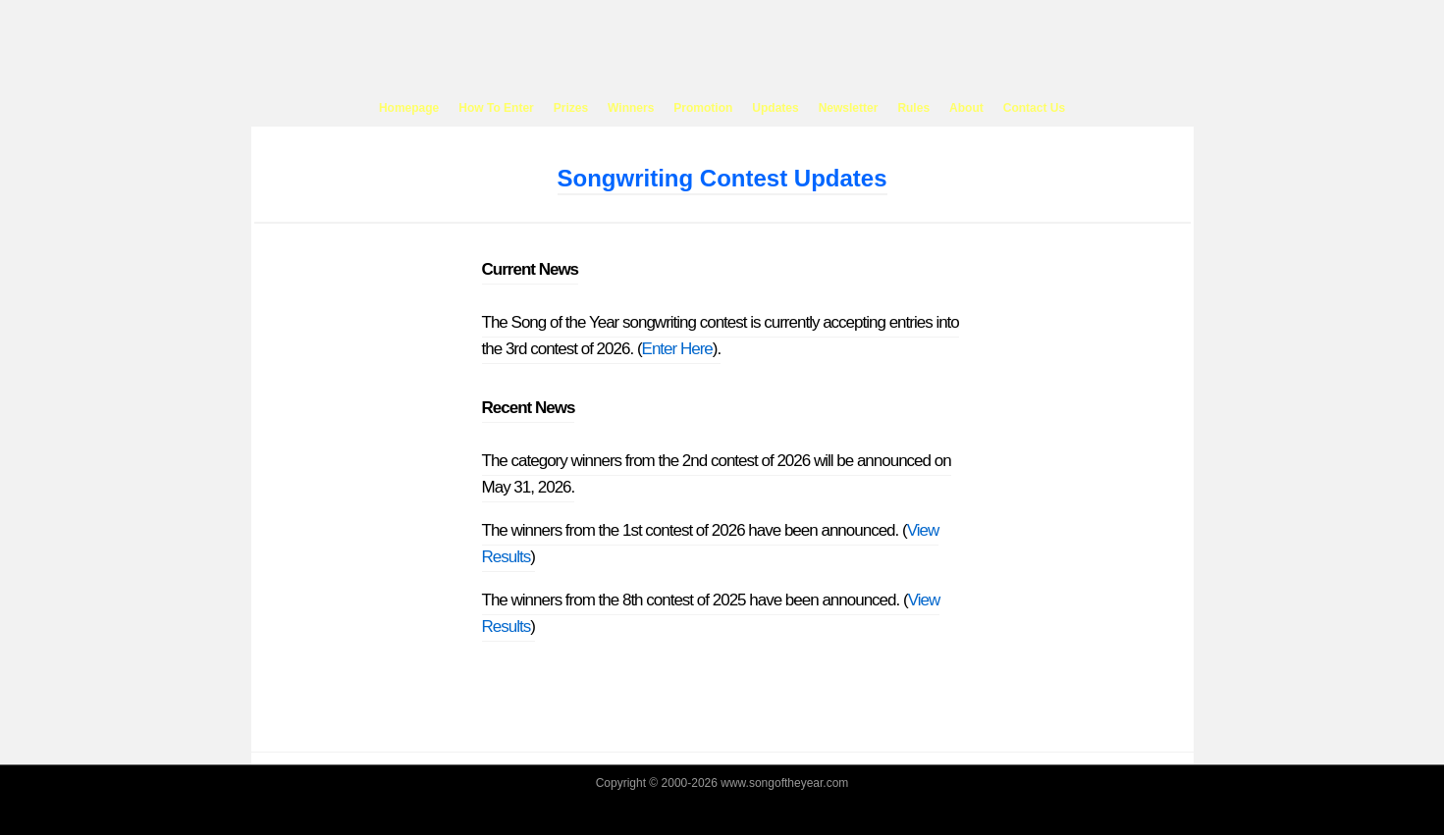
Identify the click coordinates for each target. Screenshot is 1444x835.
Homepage (409, 108)
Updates (775, 108)
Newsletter (849, 108)
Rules (913, 108)
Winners (631, 108)
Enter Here (677, 348)
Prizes (571, 108)
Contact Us (1034, 108)
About (966, 108)
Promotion (702, 108)
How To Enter (495, 108)
